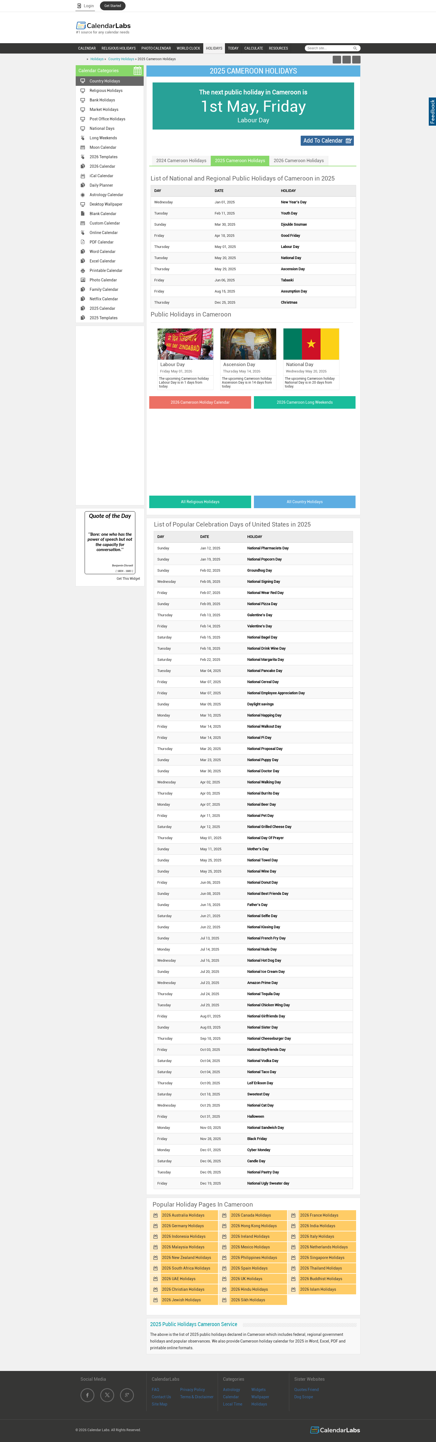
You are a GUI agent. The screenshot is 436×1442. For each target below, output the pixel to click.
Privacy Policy (192, 1389)
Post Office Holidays (107, 119)
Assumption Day (294, 291)
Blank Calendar (103, 213)
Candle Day (256, 1161)
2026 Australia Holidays (183, 1215)
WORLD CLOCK (188, 48)
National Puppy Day (262, 760)
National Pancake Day (264, 671)
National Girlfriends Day (266, 1016)
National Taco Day (261, 1072)
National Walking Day (264, 782)
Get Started (112, 6)
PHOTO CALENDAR (156, 48)
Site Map (159, 1404)
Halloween (255, 1116)
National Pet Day (260, 815)
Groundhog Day (259, 570)
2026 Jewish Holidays (181, 1300)
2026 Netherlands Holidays (324, 1247)
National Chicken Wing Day (268, 1005)
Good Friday (290, 235)
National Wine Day (261, 871)
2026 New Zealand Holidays (186, 1257)
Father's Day (257, 905)
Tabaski (287, 280)
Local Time (232, 1404)
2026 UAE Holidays (178, 1279)
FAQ (155, 1389)
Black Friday (257, 1139)
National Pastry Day (263, 1172)
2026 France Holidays (319, 1215)
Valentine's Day (259, 626)
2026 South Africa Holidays (186, 1268)
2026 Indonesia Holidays (183, 1236)
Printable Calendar (106, 270)
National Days (102, 128)
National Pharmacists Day (268, 548)
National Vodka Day (262, 1061)
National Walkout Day (264, 726)
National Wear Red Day (265, 593)
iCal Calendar (101, 176)
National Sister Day (262, 1027)
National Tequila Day (263, 994)
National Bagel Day (262, 637)
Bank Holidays (102, 100)
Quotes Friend (306, 1389)
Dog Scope (303, 1397)
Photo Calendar (103, 280)
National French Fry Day (266, 938)
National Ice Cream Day (266, 972)
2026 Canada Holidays (251, 1215)
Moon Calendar (103, 147)
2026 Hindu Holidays (249, 1289)
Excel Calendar (103, 261)
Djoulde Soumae (294, 224)
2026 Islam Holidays (318, 1289)
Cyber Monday (258, 1150)
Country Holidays (121, 59)
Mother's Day (258, 849)
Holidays (97, 59)
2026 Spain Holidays (249, 1268)
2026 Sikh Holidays (248, 1300)
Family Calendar (104, 289)
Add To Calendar (323, 140)
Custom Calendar (105, 223)
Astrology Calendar (106, 195)
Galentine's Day (259, 615)
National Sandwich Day (265, 1128)
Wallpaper (260, 1397)
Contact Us (161, 1397)
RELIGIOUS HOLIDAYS (119, 48)
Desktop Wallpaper (106, 204)
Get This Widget (128, 579)
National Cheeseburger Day (269, 1038)
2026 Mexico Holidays (250, 1247)
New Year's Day (294, 202)
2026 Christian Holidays (183, 1289)
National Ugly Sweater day (268, 1183)
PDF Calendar (102, 242)
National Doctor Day (263, 771)
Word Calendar (103, 251)
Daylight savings (260, 704)
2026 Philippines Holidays (254, 1257)
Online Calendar (104, 232)
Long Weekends (103, 138)
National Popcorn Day (264, 559)
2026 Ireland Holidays (250, 1236)
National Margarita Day (265, 659)
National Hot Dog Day (264, 960)
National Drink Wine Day (266, 648)
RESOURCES (278, 48)
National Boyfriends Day (266, 1050)
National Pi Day (259, 737)
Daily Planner (101, 185)
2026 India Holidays (317, 1226)
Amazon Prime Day (262, 983)
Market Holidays (104, 109)
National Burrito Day (263, 793)
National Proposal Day (265, 749)
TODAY (233, 48)
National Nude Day (262, 949)
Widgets (258, 1389)
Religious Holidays (106, 90)
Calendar (231, 1397)
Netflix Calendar (104, 299)
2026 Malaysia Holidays (183, 1247)
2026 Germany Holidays (183, 1226)
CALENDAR (87, 48)
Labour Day (290, 247)
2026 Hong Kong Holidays (254, 1226)
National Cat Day (260, 1105)
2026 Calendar (102, 166)
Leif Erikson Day (260, 1083)
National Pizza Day (262, 604)
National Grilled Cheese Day (269, 827)
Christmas (289, 302)
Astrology (231, 1389)
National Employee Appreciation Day (276, 693)
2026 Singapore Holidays (322, 1257)
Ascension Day (293, 269)
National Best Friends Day (267, 893)
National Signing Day (263, 581)
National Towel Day (262, 860)
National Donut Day (262, 882)
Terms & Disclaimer (197, 1397)
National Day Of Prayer (265, 838)
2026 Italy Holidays (317, 1236)
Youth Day (289, 213)
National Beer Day (261, 804)
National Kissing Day (263, 927)
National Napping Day (264, 715)
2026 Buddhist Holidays (321, 1279)
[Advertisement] (110, 415)
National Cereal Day (263, 682)
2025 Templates (103, 318)
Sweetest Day (258, 1094)
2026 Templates (103, 157)
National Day (291, 258)
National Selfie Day (262, 916)
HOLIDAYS (214, 48)
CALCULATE (253, 48)
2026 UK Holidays (246, 1279)
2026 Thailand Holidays (321, 1268)
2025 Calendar (102, 308)
